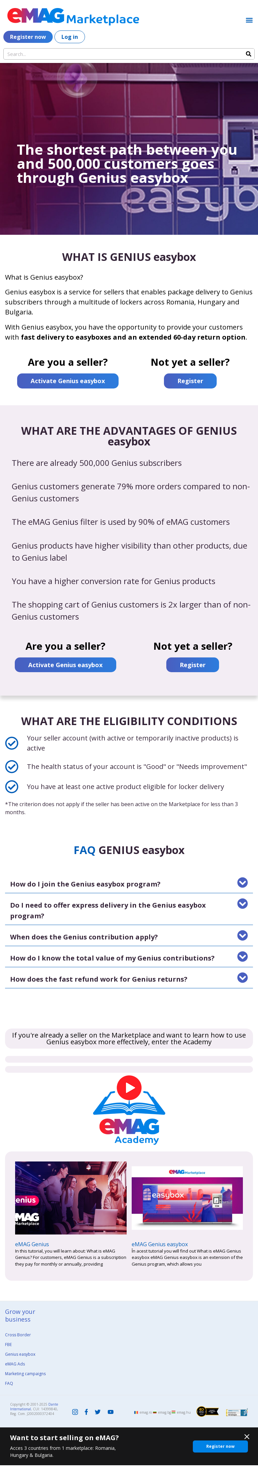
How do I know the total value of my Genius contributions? (112, 976)
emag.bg (164, 1431)
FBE (8, 1363)
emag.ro (146, 1431)
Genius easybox (20, 1372)
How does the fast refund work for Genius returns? (98, 997)
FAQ (9, 1402)
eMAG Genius (32, 1263)
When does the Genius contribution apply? (84, 955)
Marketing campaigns (25, 1392)
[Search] (248, 54)
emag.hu (184, 1431)
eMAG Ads (15, 1382)
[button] (249, 19)
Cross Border (18, 1353)
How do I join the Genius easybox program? (85, 902)
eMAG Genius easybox (160, 1263)
